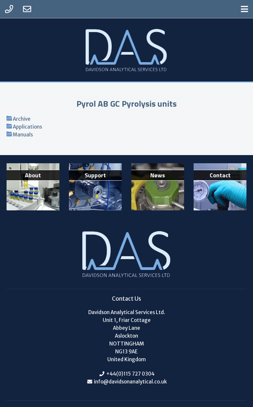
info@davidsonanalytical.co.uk (130, 382)
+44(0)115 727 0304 (130, 374)
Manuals (23, 135)
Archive (22, 119)
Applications (27, 127)
